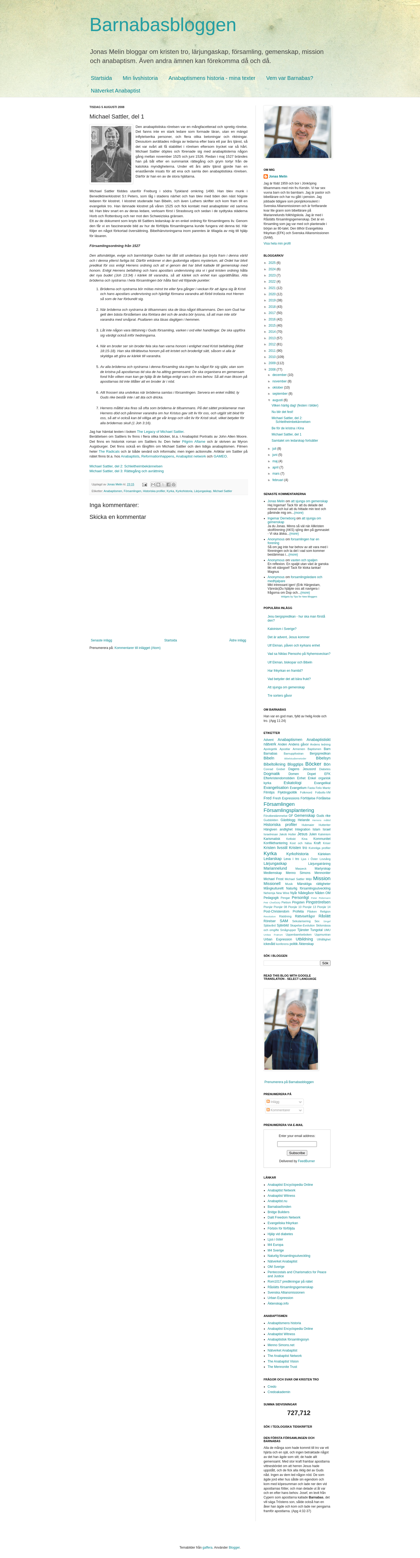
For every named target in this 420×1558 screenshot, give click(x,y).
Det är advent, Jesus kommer (289, 637)
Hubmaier (308, 824)
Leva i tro (291, 859)
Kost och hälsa (301, 843)
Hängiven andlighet (278, 829)
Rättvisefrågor (305, 916)
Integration (302, 829)
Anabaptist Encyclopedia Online (290, 1185)
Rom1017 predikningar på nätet (290, 1281)
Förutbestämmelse (275, 815)
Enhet (301, 778)
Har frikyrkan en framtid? (285, 671)
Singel (327, 921)
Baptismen (314, 749)
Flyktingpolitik (287, 792)
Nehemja (269, 893)
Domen (293, 774)
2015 (273, 325)
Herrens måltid (321, 820)
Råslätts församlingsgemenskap (290, 1287)
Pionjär (268, 907)
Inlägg (273, 1102)
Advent (268, 740)
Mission (322, 878)
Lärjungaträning (319, 864)
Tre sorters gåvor (280, 695)
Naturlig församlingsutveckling (308, 888)
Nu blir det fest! (282, 412)
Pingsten (298, 902)
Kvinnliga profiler (320, 848)
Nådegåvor (306, 893)
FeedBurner (306, 1161)
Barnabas (270, 753)
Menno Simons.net (281, 1345)
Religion (325, 911)
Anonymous (276, 539)
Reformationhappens (157, 456)
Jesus (302, 834)
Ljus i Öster (309, 859)
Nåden (319, 893)
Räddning (285, 916)
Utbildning (304, 939)
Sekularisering (301, 921)
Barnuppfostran (293, 753)
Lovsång (325, 859)
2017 (273, 313)
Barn (327, 749)
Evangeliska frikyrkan (283, 1223)
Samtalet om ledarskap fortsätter (295, 440)
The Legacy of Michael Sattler (160, 432)
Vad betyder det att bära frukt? (289, 679)
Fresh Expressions (286, 798)
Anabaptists (130, 456)
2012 (273, 344)
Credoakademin (279, 1392)
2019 (273, 300)
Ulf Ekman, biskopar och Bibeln (290, 662)
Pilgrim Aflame (193, 442)
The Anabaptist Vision (283, 1361)
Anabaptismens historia (284, 1323)
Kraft (317, 843)
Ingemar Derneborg (281, 518)
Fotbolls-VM (323, 792)
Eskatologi (292, 783)
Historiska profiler (154, 491)
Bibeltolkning (275, 764)
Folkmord (306, 792)
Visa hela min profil (277, 243)
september (280, 394)
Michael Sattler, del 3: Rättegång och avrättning (126, 471)
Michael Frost (273, 879)
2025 (273, 263)
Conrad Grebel (274, 769)
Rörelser (270, 921)
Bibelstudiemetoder (295, 758)
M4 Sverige (276, 1250)
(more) (298, 513)
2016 (273, 319)
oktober (278, 387)
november (280, 381)
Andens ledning (320, 744)
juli (274, 449)
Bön (327, 764)
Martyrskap (323, 868)
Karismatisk (272, 839)
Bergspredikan (320, 753)
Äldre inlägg (237, 640)
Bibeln (269, 758)
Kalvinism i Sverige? (282, 629)
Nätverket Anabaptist (115, 91)
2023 (273, 275)
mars (276, 473)
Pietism (286, 902)
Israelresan (271, 834)
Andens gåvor (298, 744)
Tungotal (316, 930)
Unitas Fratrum (273, 934)
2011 (273, 351)
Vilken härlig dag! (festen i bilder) (295, 405)
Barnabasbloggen (163, 24)
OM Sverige (276, 1267)
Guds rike (324, 816)
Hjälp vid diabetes (280, 1234)
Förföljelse (308, 798)
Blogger (234, 1547)
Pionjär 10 (295, 907)
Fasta (311, 787)
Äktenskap (306, 944)
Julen (313, 834)
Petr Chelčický (272, 902)
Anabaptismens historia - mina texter (212, 78)
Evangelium (298, 788)
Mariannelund (275, 868)
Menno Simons (298, 873)
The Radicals (109, 451)
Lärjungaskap (202, 491)
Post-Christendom (276, 911)
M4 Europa (275, 1245)
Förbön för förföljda (281, 1228)
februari (278, 480)
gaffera (207, 1547)
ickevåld (269, 944)
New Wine (283, 893)
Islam (316, 829)
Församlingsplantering (289, 810)
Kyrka (170, 491)
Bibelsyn (323, 758)
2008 (273, 369)
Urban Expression (278, 939)
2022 (273, 281)
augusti (278, 400)
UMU (327, 930)
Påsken (312, 911)
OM (328, 893)
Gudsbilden (271, 820)
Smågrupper (288, 930)
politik (294, 944)
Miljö (309, 879)
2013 (273, 338)
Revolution (270, 916)
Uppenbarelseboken (299, 934)
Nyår (293, 893)
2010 (273, 357)
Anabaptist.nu (277, 1201)
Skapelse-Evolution (302, 925)
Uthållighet (324, 939)
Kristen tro (298, 848)
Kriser (327, 843)
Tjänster (303, 930)
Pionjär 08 (280, 907)
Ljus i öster (275, 1239)
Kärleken (324, 854)
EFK (327, 774)
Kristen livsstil (275, 848)
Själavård (270, 925)
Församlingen (132, 491)
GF (291, 816)
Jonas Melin (278, 176)
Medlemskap (273, 873)
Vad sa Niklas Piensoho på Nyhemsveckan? (299, 654)
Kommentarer (278, 1110)
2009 (273, 363)
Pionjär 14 (324, 907)
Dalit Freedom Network (284, 1217)
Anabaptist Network (281, 1190)
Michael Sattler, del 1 (286, 434)
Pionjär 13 (309, 907)
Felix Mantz (323, 787)
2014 (273, 332)
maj (275, 461)
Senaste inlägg (101, 640)
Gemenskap (304, 815)
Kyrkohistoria (184, 491)
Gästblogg (288, 820)
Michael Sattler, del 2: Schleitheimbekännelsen (126, 466)
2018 (273, 307)
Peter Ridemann (321, 897)
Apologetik (270, 749)
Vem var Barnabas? (289, 78)
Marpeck (300, 868)
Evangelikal (322, 783)
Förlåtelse (323, 798)
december (280, 375)
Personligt (300, 897)
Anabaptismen (113, 491)
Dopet (311, 774)
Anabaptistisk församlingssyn (288, 1339)
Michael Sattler (222, 491)
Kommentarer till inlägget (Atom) (137, 648)
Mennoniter (322, 873)
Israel (327, 829)
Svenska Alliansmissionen (286, 1292)
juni (275, 455)
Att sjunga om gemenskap (286, 687)
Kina (305, 838)
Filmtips (269, 792)
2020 (273, 294)
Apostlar (285, 749)
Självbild (283, 925)
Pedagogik (271, 898)
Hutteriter (325, 824)
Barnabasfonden (279, 1207)
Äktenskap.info (278, 1303)
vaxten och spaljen (304, 560)
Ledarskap (273, 858)
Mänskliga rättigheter (314, 884)
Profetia (298, 911)
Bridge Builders (278, 1212)
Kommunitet (322, 839)
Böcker (313, 764)
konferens (282, 944)
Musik (289, 883)
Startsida (101, 78)
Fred (268, 798)
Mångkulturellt (274, 888)
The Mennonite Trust (282, 1367)
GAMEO (220, 456)
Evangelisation (276, 787)
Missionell (272, 883)
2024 (273, 269)
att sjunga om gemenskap (309, 501)
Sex (317, 921)
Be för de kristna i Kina (288, 428)
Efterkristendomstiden (279, 778)
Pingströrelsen (318, 902)
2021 (273, 288)
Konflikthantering (275, 843)
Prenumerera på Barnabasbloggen (289, 1082)
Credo (272, 1387)
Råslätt (324, 916)
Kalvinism (324, 834)
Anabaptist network (191, 456)
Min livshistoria (140, 78)
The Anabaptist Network (285, 1356)
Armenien (299, 749)
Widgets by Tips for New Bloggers (299, 596)
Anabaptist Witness (281, 1196)
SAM (284, 921)
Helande (304, 820)
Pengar (285, 897)
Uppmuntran (323, 934)
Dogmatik (272, 773)
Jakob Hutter (287, 834)
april (275, 467)
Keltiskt (291, 838)
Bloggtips (295, 764)
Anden (282, 744)
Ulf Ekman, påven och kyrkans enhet (294, 645)
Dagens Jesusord (302, 769)
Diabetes (325, 769)
